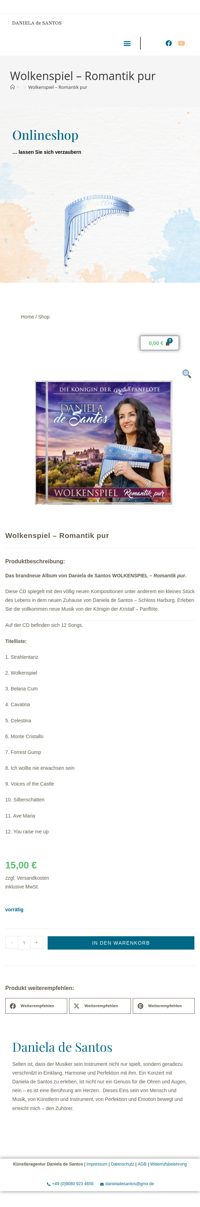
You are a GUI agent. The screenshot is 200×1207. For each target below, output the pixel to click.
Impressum (97, 1164)
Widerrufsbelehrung (168, 1164)
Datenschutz (122, 1164)
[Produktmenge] (24, 943)
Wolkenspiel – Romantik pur (57, 87)
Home (27, 317)
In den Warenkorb (121, 943)
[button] (127, 43)
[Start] (12, 87)
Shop (44, 317)
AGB (142, 1164)
